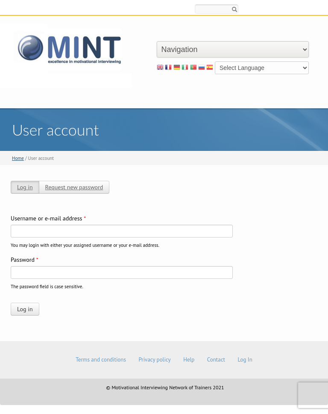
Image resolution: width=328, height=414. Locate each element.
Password (24, 259)
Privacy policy (154, 359)
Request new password (74, 187)
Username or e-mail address (48, 218)
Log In (244, 359)
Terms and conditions (101, 359)
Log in (25, 187)
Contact (216, 359)
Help (188, 359)
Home (18, 158)
